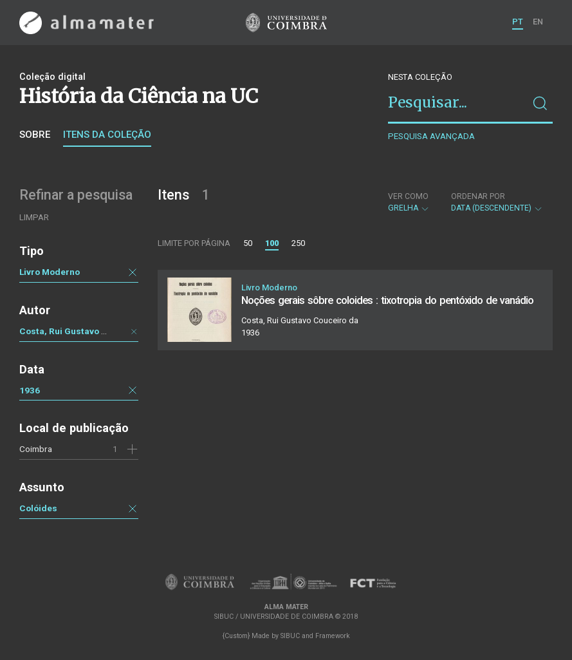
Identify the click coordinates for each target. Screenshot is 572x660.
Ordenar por (478, 196)
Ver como (408, 196)
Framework (332, 636)
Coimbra (35, 449)
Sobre (34, 134)
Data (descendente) (497, 202)
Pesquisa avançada (431, 136)
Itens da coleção (107, 134)
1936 (29, 390)
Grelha (409, 202)
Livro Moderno (49, 272)
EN (538, 21)
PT (517, 21)
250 (298, 243)
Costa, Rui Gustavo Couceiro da (85, 331)
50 (247, 243)
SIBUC (290, 636)
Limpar (34, 217)
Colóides (38, 508)
